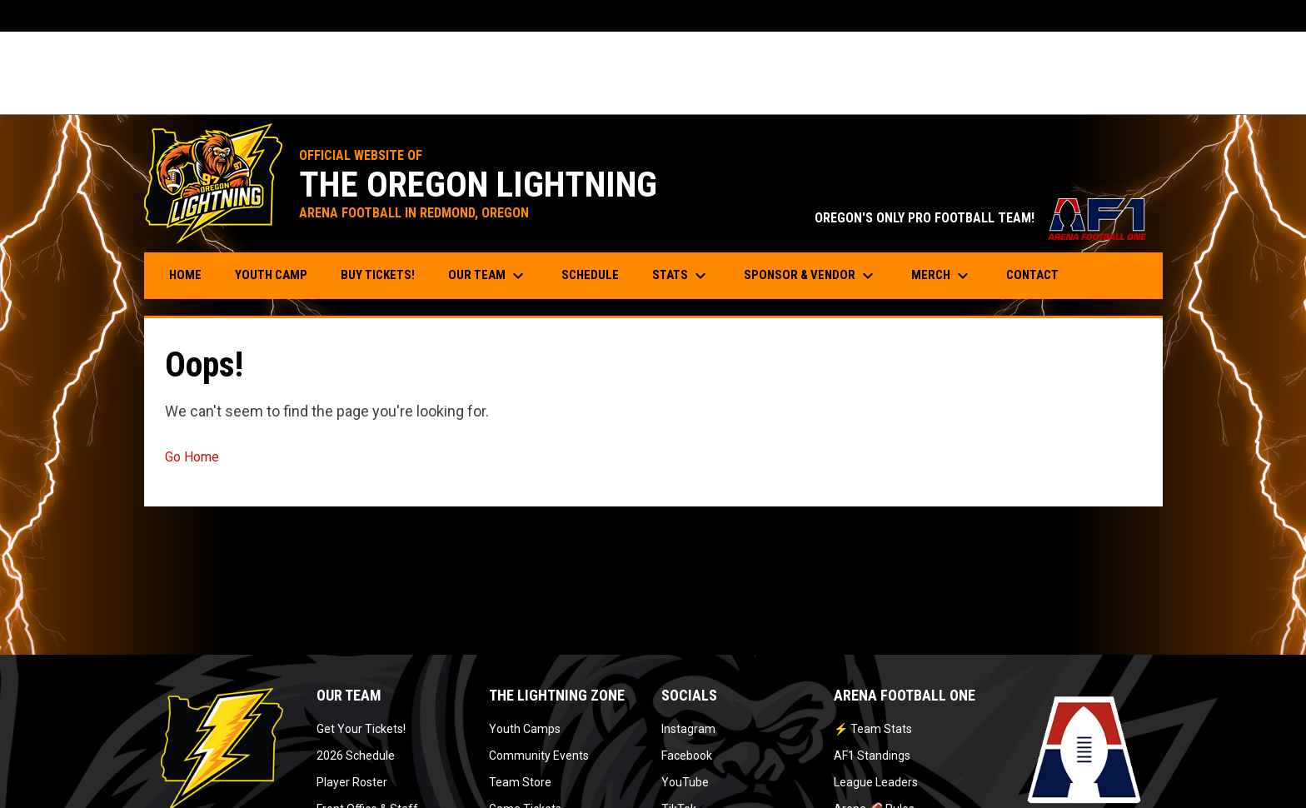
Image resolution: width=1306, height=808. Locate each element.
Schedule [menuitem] (590, 274)
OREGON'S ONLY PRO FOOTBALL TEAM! (980, 218)
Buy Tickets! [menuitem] (384, 274)
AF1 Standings (872, 755)
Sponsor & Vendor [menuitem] (811, 276)
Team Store (520, 782)
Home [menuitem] (185, 274)
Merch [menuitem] (942, 276)
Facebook (686, 755)
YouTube (685, 782)
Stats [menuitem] (681, 276)
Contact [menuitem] (1032, 274)
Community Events (539, 755)
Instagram (688, 729)
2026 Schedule (356, 755)
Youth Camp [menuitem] (277, 274)
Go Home (192, 457)
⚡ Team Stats (873, 729)
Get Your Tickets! (361, 729)
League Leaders (876, 782)
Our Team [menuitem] (488, 276)
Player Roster (352, 782)
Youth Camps (525, 729)
